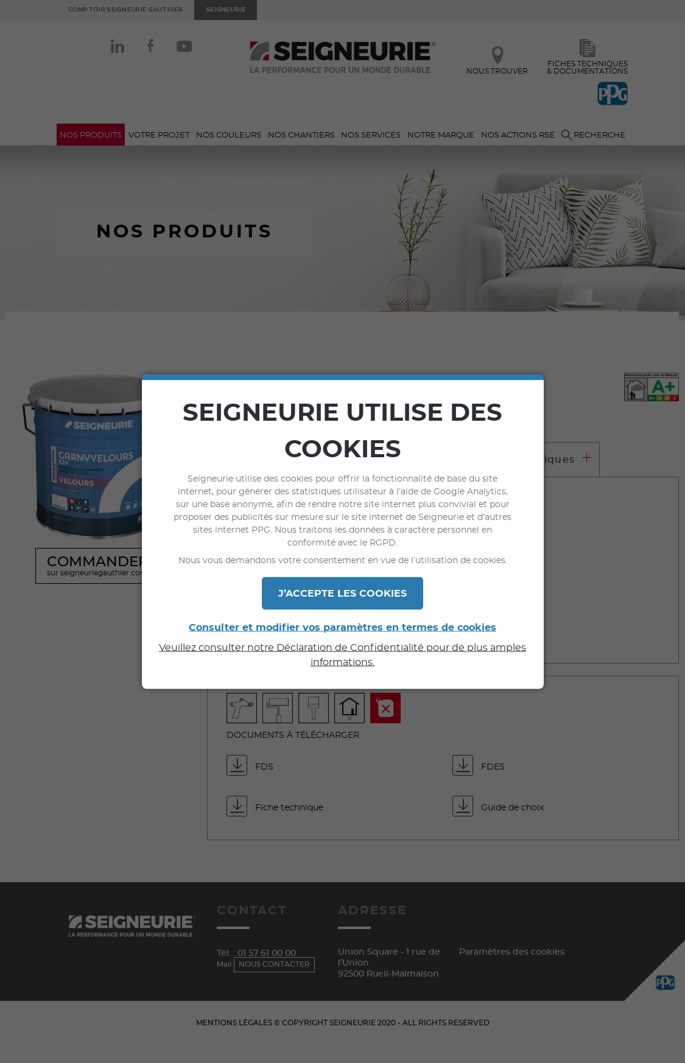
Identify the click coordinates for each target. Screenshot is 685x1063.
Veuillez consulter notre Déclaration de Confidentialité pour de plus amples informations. (342, 655)
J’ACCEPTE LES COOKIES (342, 593)
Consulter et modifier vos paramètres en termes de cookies (342, 628)
